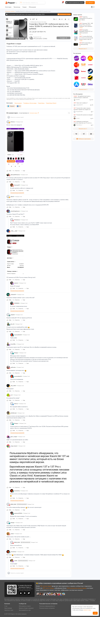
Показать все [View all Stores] (83, 89)
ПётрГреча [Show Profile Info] (17, 219)
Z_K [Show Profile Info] (11, 395)
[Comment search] (69, 113)
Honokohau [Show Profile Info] (17, 490)
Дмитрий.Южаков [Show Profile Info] (15, 174)
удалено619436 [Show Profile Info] (18, 513)
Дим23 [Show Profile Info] (12, 196)
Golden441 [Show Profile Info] (13, 294)
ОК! (95, 613)
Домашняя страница (10, 11)
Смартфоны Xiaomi (51, 103)
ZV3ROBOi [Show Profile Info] (16, 303)
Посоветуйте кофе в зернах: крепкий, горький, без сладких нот (82, 108)
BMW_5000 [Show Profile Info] (13, 504)
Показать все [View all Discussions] (83, 129)
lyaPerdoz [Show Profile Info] (13, 367)
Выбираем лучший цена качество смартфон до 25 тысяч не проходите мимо (82, 122)
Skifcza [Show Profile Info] (16, 403)
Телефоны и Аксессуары (29, 103)
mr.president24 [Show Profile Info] (18, 334)
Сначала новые (34, 113)
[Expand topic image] (26, 39)
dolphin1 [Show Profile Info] (13, 314)
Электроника (18, 103)
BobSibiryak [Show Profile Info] (13, 413)
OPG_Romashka (37, 38)
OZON (31, 34)
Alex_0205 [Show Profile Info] (13, 385)
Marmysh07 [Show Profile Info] (17, 185)
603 (61, 19)
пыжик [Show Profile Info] (12, 533)
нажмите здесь (87, 610)
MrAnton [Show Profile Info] (13, 121)
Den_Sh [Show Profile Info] (12, 324)
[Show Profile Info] (8, 121)
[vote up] (36, 19)
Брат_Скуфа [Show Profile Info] (14, 436)
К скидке (63, 38)
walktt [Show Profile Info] (15, 560)
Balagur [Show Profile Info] (16, 352)
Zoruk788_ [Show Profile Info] (13, 344)
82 (55, 19)
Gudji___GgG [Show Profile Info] (14, 231)
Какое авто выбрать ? (81, 103)
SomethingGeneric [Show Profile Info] (15, 211)
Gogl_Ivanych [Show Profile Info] (14, 446)
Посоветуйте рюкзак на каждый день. (83, 115)
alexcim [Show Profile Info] (16, 283)
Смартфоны (41, 103)
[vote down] (30, 19)
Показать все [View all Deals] (83, 49)
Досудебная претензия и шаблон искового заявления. (82, 97)
